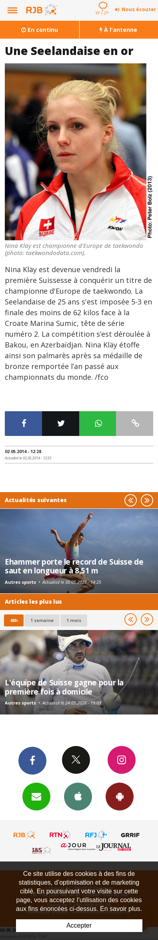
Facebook (32, 760)
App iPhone (78, 796)
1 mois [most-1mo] (73, 620)
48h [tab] (14, 620)
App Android (120, 796)
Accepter (79, 925)
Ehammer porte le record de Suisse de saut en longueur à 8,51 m (74, 566)
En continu (39, 29)
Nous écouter (139, 9)
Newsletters (36, 796)
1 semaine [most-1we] (42, 620)
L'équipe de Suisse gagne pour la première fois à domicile (64, 686)
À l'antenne (118, 29)
